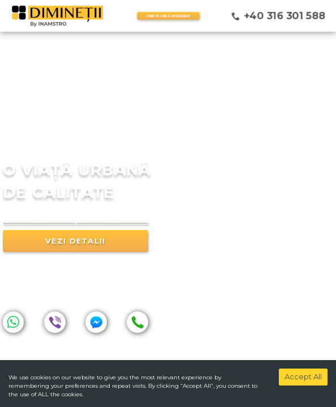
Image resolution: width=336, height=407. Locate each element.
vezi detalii (75, 258)
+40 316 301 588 (284, 15)
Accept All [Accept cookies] (303, 376)
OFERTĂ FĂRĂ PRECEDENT (168, 16)
